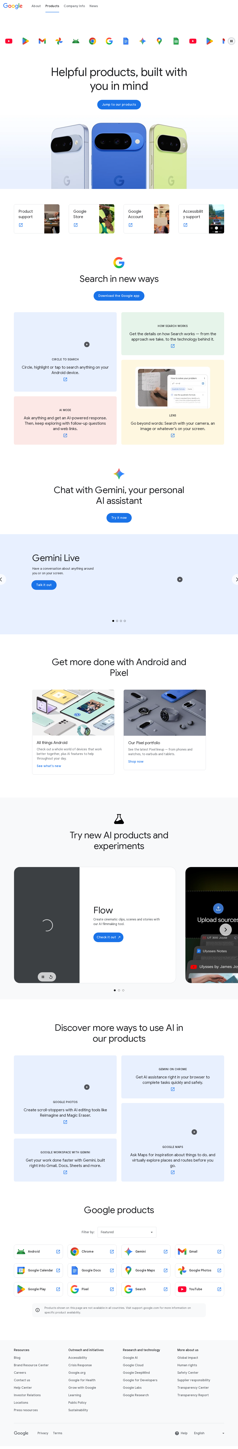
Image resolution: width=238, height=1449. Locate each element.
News (94, 6)
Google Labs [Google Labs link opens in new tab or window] (132, 1388)
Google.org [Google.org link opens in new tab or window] (76, 1373)
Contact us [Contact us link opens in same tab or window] (22, 1380)
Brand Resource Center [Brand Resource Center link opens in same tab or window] (31, 1365)
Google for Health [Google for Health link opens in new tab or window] (82, 1380)
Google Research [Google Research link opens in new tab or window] (136, 1395)
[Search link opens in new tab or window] (146, 1289)
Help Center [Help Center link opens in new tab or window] (23, 1388)
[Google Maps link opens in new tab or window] (146, 1270)
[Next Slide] (226, 930)
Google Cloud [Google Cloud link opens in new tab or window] (133, 1365)
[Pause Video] (43, 977)
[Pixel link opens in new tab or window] (92, 1289)
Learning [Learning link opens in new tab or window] (74, 1395)
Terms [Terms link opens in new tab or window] (57, 1433)
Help (181, 1433)
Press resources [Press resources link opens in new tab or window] (26, 1410)
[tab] (113, 621)
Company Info (74, 6)
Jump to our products (119, 105)
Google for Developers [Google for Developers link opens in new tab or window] (140, 1380)
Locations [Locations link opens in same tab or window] (21, 1403)
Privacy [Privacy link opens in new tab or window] (43, 1433)
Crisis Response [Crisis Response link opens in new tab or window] (80, 1365)
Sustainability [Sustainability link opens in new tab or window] (78, 1410)
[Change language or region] (210, 1433)
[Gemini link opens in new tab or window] (146, 1252)
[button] (86, 344)
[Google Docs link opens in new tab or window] (92, 1270)
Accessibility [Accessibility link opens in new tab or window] (77, 1358)
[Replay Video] (51, 977)
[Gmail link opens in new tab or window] (199, 1252)
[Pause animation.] (231, 41)
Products (52, 6)
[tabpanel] (95, 925)
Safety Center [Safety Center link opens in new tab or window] (188, 1373)
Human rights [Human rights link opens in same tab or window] (187, 1365)
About (36, 6)
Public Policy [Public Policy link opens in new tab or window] (77, 1403)
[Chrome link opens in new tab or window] (92, 1252)
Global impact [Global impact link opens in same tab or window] (187, 1358)
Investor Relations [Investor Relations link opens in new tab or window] (27, 1395)
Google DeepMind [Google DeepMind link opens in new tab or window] (136, 1373)
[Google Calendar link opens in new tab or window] (38, 1270)
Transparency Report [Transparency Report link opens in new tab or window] (193, 1395)
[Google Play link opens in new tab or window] (38, 1289)
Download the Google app (119, 296)
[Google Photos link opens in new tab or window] (199, 1270)
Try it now (119, 518)
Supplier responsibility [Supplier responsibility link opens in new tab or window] (193, 1380)
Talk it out (44, 585)
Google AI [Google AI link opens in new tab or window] (130, 1358)
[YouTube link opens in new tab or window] (199, 1289)
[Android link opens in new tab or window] (38, 1252)
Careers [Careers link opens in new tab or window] (20, 1373)
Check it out (109, 937)
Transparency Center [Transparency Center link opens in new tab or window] (193, 1388)
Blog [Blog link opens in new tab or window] (17, 1358)
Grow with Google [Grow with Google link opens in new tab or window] (82, 1388)
